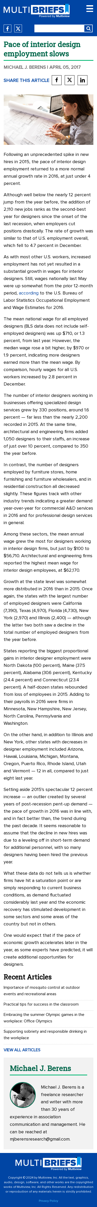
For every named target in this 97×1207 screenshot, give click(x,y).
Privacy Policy (48, 1201)
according (29, 293)
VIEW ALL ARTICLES (22, 1050)
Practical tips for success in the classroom (41, 1004)
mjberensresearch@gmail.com (40, 1139)
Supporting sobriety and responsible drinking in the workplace (45, 1034)
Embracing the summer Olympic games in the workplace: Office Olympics (44, 1018)
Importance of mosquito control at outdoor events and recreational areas (42, 990)
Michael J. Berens (25, 67)
